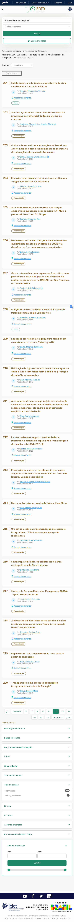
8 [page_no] (37, 711)
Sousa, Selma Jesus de (29, 252)
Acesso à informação (40, 3)
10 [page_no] (49, 711)
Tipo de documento (13, 775)
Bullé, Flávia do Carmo (29, 661)
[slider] (8, 870)
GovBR (5, 2)
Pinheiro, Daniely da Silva (30, 186)
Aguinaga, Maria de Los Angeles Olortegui (38, 124)
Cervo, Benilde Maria (29, 691)
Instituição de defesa (14, 728)
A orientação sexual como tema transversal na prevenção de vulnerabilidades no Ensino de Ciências (38, 116)
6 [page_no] (26, 711)
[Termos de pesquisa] (37, 20)
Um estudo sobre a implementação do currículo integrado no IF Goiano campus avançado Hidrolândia (38, 532)
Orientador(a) (10, 766)
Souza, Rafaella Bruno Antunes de (34, 157)
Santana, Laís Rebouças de (31, 288)
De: (9, 851)
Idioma (7, 806)
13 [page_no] (69, 711)
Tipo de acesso (11, 784)
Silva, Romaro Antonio (29, 416)
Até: (39, 851)
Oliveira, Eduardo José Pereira (32, 91)
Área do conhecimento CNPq (18, 834)
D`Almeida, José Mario (29, 570)
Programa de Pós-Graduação (18, 747)
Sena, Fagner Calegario (30, 599)
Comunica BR (21, 3)
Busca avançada (37, 40)
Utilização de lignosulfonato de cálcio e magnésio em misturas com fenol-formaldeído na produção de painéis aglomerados (40, 372)
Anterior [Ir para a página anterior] (17, 711)
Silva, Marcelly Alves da (30, 380)
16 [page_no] (48, 717)
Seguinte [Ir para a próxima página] (57, 717)
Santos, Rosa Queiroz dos (31, 448)
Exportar (11, 73)
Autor (7, 756)
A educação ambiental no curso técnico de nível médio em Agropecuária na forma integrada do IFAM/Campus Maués (38, 624)
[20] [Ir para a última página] (68, 717)
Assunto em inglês (13, 824)
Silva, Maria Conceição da (31, 507)
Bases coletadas (12, 737)
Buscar (37, 33)
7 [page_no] (31, 711)
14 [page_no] (34, 717)
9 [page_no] (43, 711)
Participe (58, 3)
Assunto (8, 815)
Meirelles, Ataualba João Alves (33, 317)
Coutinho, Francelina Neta (31, 540)
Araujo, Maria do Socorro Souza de (35, 481)
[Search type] (37, 27)
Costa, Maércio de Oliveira (31, 347)
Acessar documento (22, 98)
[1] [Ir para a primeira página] (7, 711)
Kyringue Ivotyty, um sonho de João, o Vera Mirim (39, 502)
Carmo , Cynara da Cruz (30, 219)
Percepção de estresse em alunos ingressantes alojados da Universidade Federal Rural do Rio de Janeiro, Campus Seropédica (39, 473)
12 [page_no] (62, 711)
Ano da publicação (16, 845)
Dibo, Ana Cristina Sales (30, 632)
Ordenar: (6, 65)
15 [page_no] (41, 717)
